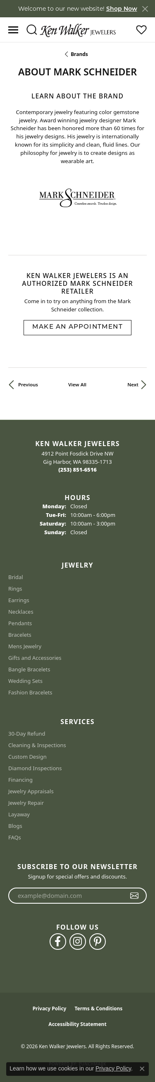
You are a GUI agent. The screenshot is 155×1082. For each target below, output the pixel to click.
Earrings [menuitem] (18, 600)
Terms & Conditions (98, 1008)
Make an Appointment (77, 327)
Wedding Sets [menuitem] (25, 681)
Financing (20, 779)
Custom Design (27, 756)
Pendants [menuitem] (20, 623)
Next (132, 384)
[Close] (145, 9)
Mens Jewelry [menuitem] (24, 646)
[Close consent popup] (142, 1068)
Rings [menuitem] (15, 588)
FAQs (14, 837)
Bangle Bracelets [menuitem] (29, 669)
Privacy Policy (50, 1008)
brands (79, 54)
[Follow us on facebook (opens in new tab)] (58, 941)
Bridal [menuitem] (15, 577)
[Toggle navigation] (13, 30)
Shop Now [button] (121, 8)
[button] (31, 29)
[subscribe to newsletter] (134, 895)
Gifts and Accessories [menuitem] (35, 657)
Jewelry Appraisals (31, 791)
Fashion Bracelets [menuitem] (30, 692)
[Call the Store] (77, 469)
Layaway (19, 814)
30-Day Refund (26, 733)
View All (77, 384)
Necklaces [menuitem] (20, 611)
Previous (28, 384)
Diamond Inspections (35, 768)
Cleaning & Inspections (37, 745)
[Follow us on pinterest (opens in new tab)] (97, 941)
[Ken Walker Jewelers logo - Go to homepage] (77, 29)
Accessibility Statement (77, 1024)
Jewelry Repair (26, 802)
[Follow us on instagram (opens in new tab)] (77, 941)
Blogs (15, 826)
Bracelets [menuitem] (19, 634)
